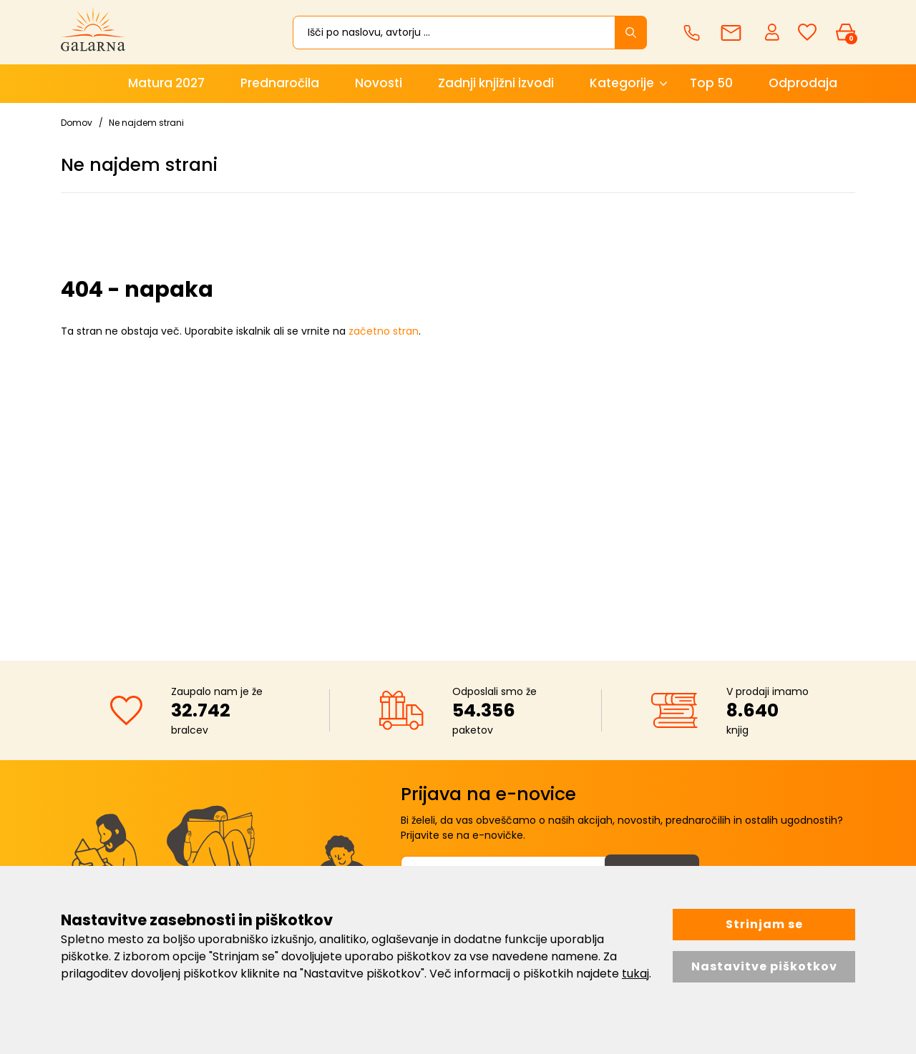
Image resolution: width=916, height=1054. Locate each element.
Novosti (378, 83)
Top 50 (711, 83)
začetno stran (384, 331)
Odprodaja (803, 83)
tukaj (635, 973)
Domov (76, 123)
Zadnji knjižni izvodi (496, 83)
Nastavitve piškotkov (764, 966)
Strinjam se (764, 924)
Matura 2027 (166, 83)
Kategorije (622, 83)
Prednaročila (279, 83)
